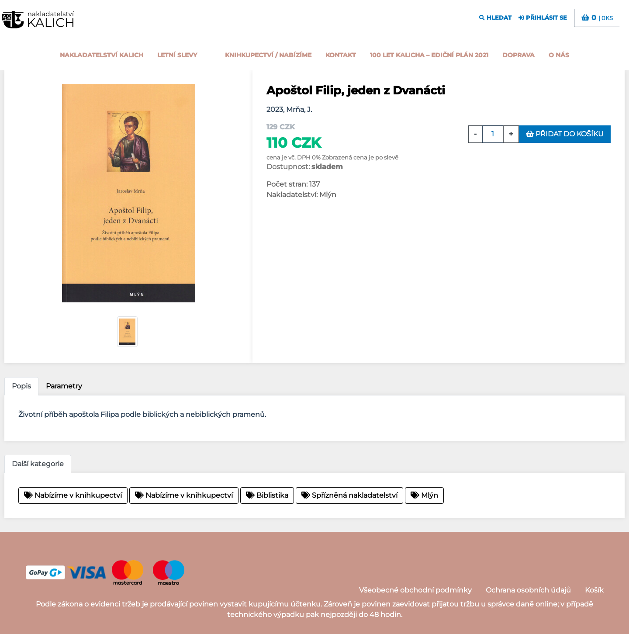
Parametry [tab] (64, 386)
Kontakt (340, 55)
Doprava (518, 55)
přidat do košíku (565, 134)
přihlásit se (542, 17)
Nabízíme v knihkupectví (73, 495)
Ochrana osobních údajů (528, 590)
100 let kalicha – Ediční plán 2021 (429, 55)
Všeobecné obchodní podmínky (415, 590)
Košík (594, 590)
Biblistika (267, 495)
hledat (495, 17)
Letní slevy (177, 55)
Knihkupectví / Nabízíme (268, 55)
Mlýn (424, 495)
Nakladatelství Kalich (101, 55)
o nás (559, 55)
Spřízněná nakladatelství (349, 495)
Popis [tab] (21, 386)
